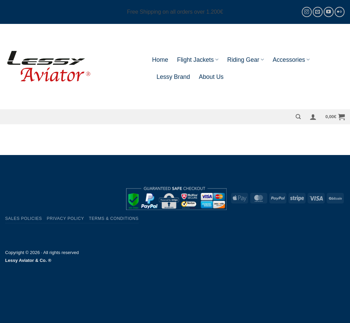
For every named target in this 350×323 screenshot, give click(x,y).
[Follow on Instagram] (307, 12)
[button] (313, 116)
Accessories (291, 59)
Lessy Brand (173, 76)
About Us (211, 76)
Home (160, 59)
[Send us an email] (318, 12)
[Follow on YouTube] (329, 12)
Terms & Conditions (114, 218)
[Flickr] (340, 12)
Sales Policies (23, 218)
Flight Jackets (197, 59)
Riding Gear (245, 59)
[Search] (298, 116)
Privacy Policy (65, 218)
